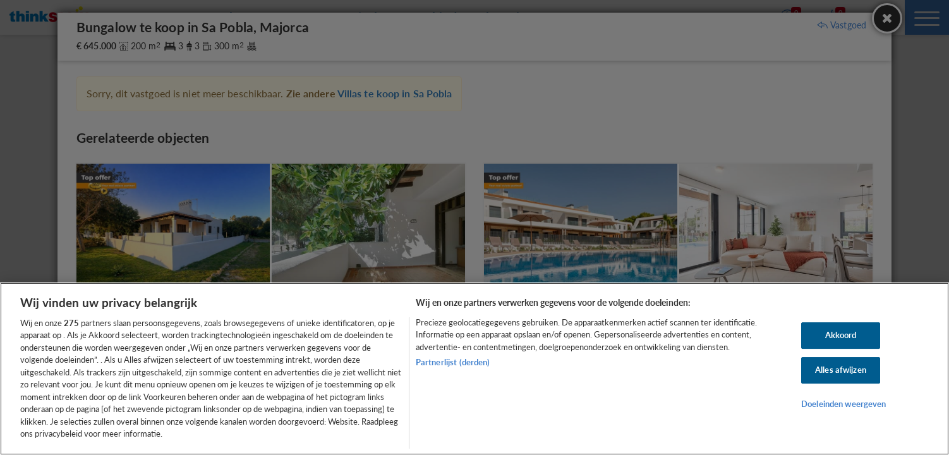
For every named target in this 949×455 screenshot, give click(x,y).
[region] (474, 368)
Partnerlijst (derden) (453, 362)
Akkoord (841, 336)
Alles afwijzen (840, 370)
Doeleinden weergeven (843, 404)
